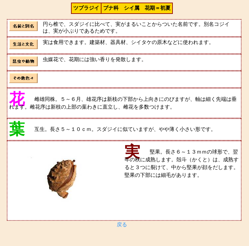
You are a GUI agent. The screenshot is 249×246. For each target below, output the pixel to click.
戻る (122, 224)
